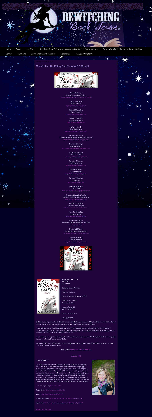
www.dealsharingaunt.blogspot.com (76, 131)
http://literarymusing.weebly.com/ (76, 174)
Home (8, 49)
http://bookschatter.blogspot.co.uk (76, 242)
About (18, 49)
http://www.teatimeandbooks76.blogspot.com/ (76, 148)
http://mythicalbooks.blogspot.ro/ (76, 106)
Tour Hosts (21, 54)
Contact (9, 54)
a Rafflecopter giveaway (43, 409)
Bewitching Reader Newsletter (43, 54)
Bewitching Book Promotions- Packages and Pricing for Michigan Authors (69, 49)
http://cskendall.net (56, 386)
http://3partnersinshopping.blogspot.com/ (76, 140)
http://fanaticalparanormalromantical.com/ (76, 233)
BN (80, 356)
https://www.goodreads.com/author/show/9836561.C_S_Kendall (63, 403)
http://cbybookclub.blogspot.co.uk (76, 216)
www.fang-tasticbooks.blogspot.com (76, 157)
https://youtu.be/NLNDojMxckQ (80, 349)
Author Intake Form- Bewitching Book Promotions (122, 49)
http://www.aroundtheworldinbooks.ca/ (76, 208)
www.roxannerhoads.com (76, 182)
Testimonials (65, 54)
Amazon (74, 356)
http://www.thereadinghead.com (76, 165)
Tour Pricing (30, 49)
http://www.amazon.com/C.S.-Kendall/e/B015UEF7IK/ (66, 398)
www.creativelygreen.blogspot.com (76, 199)
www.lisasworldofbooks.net (76, 123)
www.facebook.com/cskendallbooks (54, 390)
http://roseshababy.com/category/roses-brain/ (76, 191)
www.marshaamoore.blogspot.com (76, 114)
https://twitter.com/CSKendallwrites (52, 394)
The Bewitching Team (84, 54)
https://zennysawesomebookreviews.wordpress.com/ (76, 97)
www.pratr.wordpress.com (76, 225)
